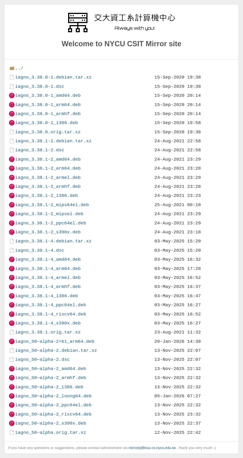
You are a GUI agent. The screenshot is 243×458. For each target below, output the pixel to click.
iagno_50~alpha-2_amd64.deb (50, 368)
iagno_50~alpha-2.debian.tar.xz (56, 350)
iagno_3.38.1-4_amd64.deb (47, 259)
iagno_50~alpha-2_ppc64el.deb (53, 405)
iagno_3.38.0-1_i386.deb (46, 123)
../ (19, 68)
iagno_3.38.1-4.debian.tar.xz (53, 241)
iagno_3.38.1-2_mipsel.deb (49, 214)
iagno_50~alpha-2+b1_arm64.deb (54, 341)
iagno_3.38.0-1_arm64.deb (47, 105)
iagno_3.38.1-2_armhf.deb (47, 186)
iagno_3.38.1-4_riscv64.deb (50, 314)
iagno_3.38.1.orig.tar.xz (47, 332)
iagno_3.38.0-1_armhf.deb (47, 114)
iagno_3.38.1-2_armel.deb (47, 177)
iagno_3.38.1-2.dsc (39, 150)
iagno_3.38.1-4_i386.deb (46, 296)
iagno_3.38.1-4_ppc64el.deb (50, 305)
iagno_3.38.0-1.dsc (39, 86)
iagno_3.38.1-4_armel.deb (47, 277)
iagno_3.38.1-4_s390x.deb (47, 323)
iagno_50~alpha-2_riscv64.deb (53, 414)
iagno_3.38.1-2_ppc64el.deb (50, 223)
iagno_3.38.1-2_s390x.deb (47, 232)
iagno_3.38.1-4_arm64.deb (47, 268)
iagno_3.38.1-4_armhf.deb (47, 286)
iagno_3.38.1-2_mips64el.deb (52, 205)
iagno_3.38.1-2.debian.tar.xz (53, 141)
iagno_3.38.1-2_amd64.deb (47, 159)
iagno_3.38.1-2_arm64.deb (47, 168)
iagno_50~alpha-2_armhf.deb (50, 378)
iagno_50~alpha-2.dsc (42, 359)
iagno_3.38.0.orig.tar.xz (47, 132)
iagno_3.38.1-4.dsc (39, 250)
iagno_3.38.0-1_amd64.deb (47, 95)
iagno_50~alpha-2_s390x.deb (50, 423)
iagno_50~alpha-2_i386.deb (49, 387)
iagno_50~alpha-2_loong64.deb (53, 396)
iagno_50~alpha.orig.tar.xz (50, 432)
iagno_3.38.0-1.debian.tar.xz (53, 77)
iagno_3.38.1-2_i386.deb (46, 195)
